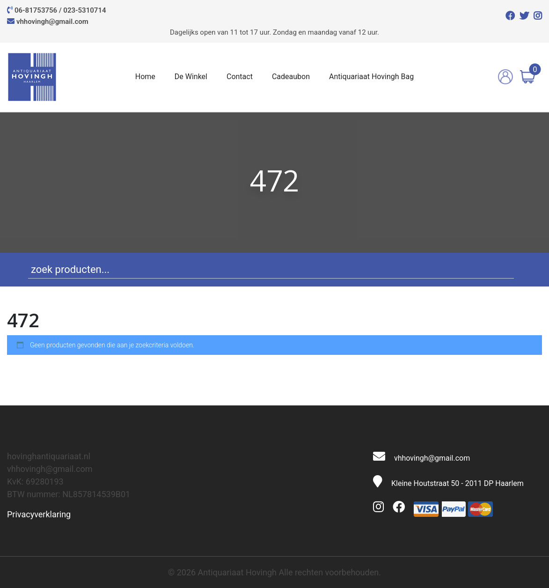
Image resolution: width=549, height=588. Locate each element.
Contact (240, 76)
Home (145, 76)
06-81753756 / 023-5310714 (60, 10)
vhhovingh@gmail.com (52, 21)
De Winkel (191, 76)
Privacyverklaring (39, 514)
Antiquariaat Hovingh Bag (371, 76)
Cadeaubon (291, 76)
